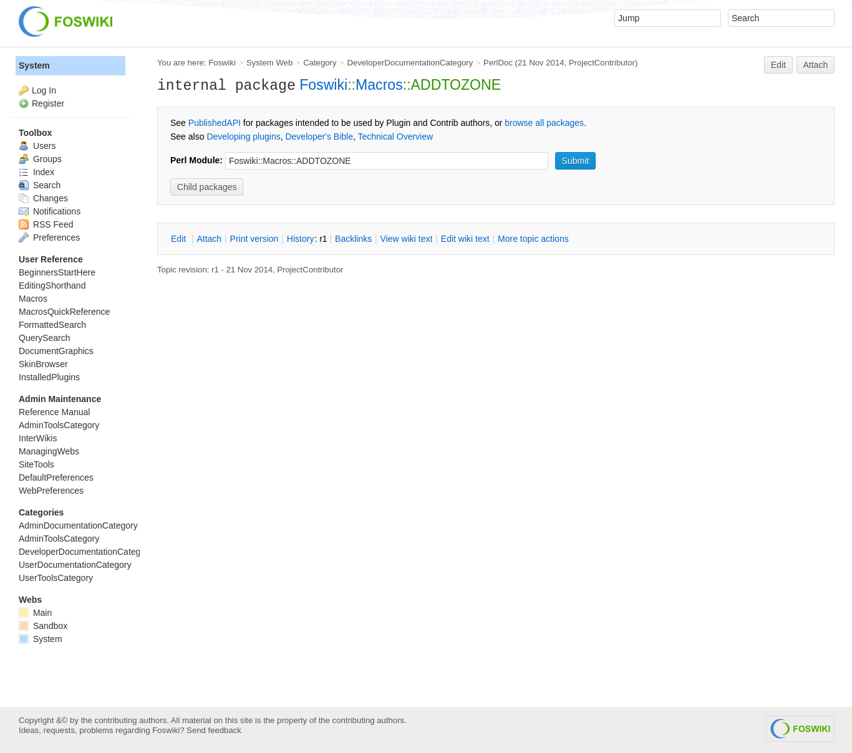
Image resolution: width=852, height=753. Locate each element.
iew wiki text (406, 239)
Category (319, 62)
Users (37, 146)
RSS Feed (46, 224)
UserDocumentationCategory (75, 565)
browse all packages (544, 123)
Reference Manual (54, 412)
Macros (379, 85)
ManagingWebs (49, 451)
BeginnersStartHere (57, 272)
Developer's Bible (319, 136)
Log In (44, 90)
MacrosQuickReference (64, 312)
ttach (208, 239)
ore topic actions (533, 239)
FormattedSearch (52, 325)
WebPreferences (51, 491)
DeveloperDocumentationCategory (410, 62)
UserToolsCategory (56, 578)
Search (40, 185)
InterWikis (38, 438)
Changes (43, 198)
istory (300, 239)
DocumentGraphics (56, 351)
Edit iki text (465, 239)
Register (48, 103)
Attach (815, 65)
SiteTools (36, 464)
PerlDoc (498, 62)
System (34, 65)
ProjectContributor (602, 62)
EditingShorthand (52, 285)
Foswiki (222, 62)
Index (36, 172)
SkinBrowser (43, 364)
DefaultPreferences (56, 477)
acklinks (353, 239)
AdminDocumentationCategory (78, 525)
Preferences (49, 237)
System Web (269, 62)
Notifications (49, 211)
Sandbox (43, 626)
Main (35, 613)
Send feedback (213, 730)
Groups (40, 159)
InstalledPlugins (49, 377)
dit (179, 239)
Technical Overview (395, 136)
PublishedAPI (214, 123)
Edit (778, 65)
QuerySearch (44, 338)
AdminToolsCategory (59, 425)
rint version (254, 239)
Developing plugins (243, 136)
